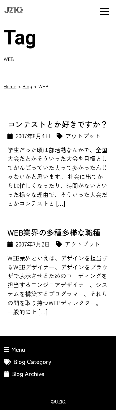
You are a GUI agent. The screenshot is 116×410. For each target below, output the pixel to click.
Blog (27, 86)
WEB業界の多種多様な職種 (54, 232)
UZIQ (13, 10)
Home (10, 86)
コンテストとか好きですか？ (57, 124)
